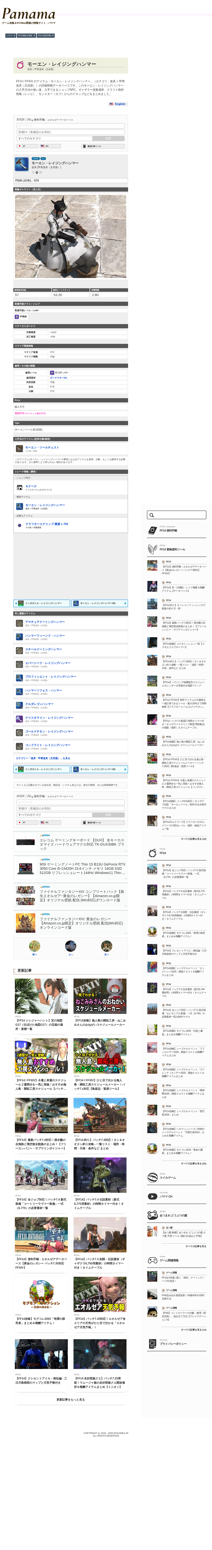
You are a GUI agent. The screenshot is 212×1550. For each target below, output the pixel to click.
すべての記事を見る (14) (193, 1435)
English (120, 103)
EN (47, 204)
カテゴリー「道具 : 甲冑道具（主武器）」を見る (43, 874)
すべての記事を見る (196, 1352)
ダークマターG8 (58, 493)
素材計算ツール (94, 204)
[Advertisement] (70, 139)
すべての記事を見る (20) (193, 944)
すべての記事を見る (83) (193, 1269)
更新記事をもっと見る (71, 1515)
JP (24, 204)
